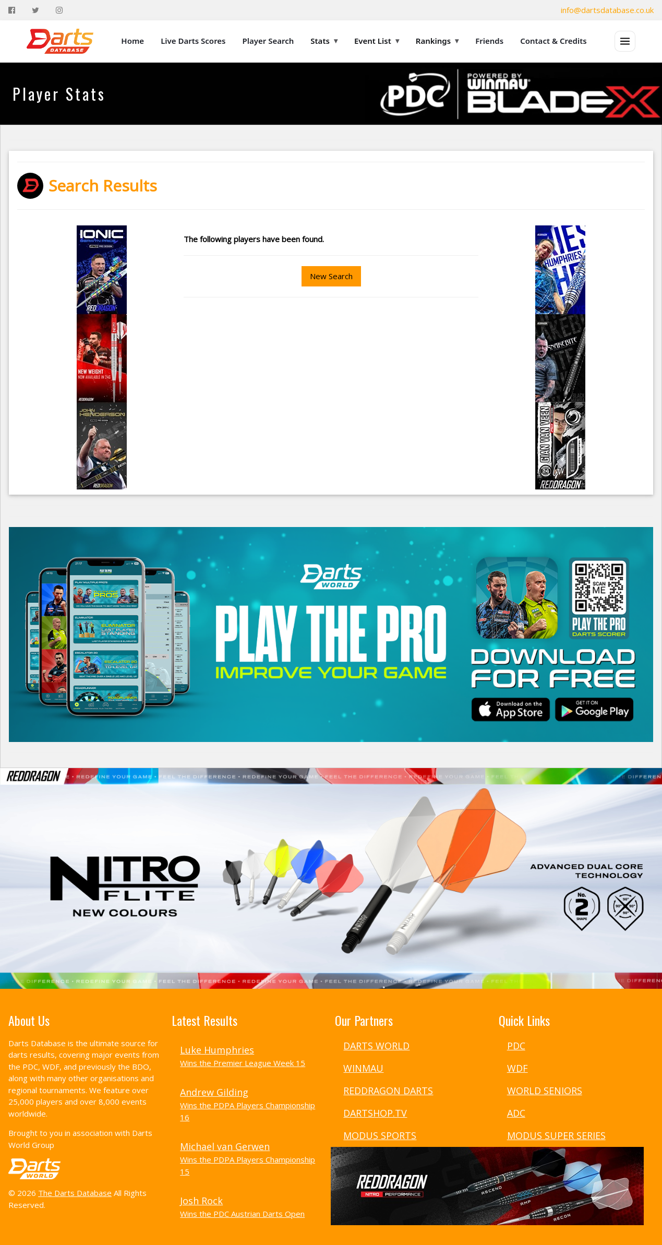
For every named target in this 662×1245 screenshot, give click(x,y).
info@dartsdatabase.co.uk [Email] (607, 10)
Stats (324, 40)
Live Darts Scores (193, 40)
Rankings (437, 40)
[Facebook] (11, 10)
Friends (489, 40)
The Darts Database (75, 1193)
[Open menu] (625, 41)
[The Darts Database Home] (60, 41)
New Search (331, 276)
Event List (376, 40)
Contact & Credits (553, 40)
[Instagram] (59, 10)
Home (132, 40)
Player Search (268, 40)
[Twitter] (35, 10)
